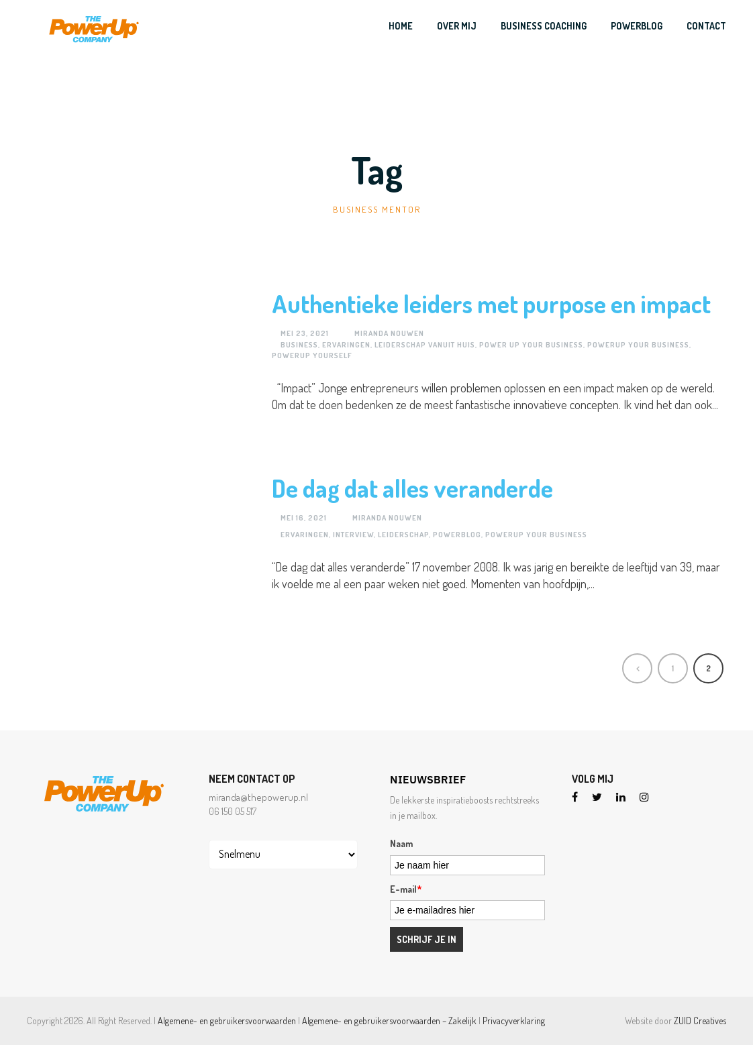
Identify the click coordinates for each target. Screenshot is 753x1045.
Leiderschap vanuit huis (424, 344)
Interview (353, 534)
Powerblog (457, 534)
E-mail (406, 889)
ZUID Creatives (700, 1020)
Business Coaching (544, 26)
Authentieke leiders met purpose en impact (491, 303)
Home (401, 26)
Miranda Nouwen (389, 333)
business (299, 344)
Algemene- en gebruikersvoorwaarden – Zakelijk (389, 1020)
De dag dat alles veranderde (412, 488)
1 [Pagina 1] (673, 668)
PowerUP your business (638, 344)
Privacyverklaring (514, 1020)
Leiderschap (403, 534)
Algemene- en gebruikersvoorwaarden (227, 1020)
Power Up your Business (531, 344)
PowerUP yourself (312, 355)
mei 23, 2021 (305, 333)
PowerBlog (636, 26)
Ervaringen (346, 344)
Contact (706, 26)
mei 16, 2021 (304, 517)
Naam (401, 843)
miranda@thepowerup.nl (258, 797)
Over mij (456, 26)
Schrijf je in (426, 939)
